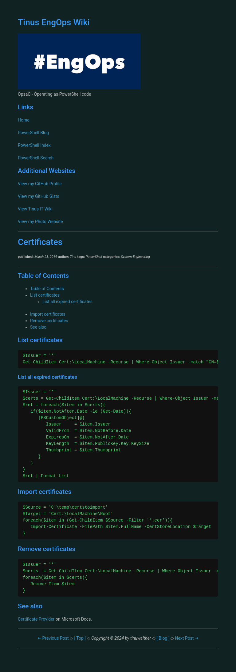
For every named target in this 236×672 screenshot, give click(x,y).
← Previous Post (53, 638)
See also (38, 327)
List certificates (45, 295)
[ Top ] (80, 638)
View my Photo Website (40, 221)
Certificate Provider (36, 619)
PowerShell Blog (33, 132)
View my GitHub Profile (40, 183)
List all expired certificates (67, 301)
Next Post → (187, 638)
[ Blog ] (163, 638)
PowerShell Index (34, 145)
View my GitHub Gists (38, 196)
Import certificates (47, 314)
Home (24, 120)
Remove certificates (49, 320)
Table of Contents (47, 288)
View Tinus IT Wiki (35, 208)
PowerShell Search (35, 157)
